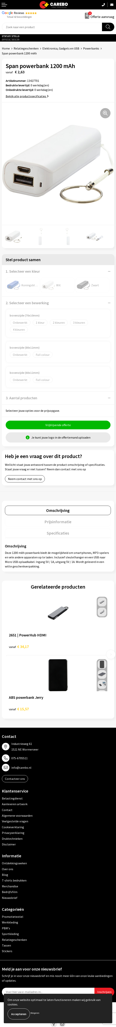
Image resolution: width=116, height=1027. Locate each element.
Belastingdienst (12, 798)
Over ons (7, 869)
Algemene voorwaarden (17, 815)
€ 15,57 (19, 709)
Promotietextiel (12, 917)
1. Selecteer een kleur (23, 271)
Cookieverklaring (13, 827)
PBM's (6, 928)
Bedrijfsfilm (9, 892)
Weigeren (34, 1013)
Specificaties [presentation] (58, 533)
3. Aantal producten (21, 397)
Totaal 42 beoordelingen (19, 17)
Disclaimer (9, 844)
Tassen (6, 945)
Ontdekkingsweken (14, 863)
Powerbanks (91, 48)
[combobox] (52, 27)
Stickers (7, 951)
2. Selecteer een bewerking (27, 302)
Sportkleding (10, 934)
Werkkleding (10, 922)
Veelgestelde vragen (15, 821)
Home (6, 48)
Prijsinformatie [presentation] (57, 521)
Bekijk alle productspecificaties (27, 96)
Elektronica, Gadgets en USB (60, 48)
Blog (5, 875)
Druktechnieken (12, 838)
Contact (7, 810)
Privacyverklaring (13, 833)
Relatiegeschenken (26, 48)
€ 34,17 (19, 646)
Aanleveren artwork (14, 804)
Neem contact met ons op (25, 479)
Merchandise (10, 886)
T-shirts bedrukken (14, 880)
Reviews (19, 13)
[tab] (58, 510)
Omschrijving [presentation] (58, 510)
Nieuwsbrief (9, 898)
